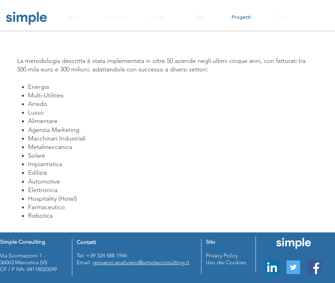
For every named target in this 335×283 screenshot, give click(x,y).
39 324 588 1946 (109, 255)
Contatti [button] (86, 242)
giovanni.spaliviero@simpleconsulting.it (141, 262)
